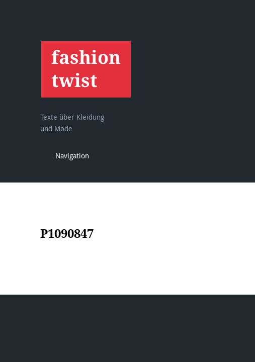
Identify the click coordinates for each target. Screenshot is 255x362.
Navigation (72, 155)
